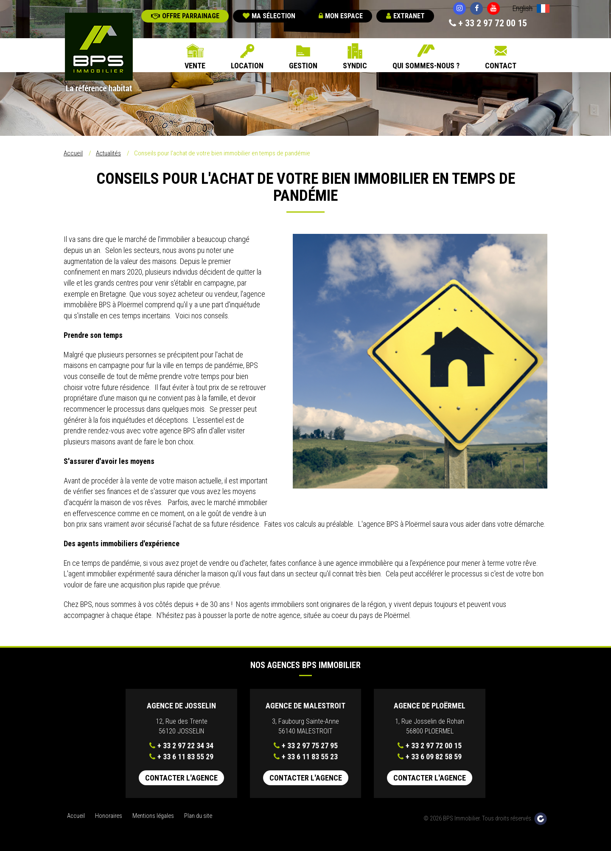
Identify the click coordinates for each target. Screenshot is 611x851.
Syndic (355, 65)
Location (247, 65)
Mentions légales (153, 816)
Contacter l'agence (181, 777)
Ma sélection (269, 16)
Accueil (73, 153)
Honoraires (108, 816)
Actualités (108, 153)
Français (543, 9)
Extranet (405, 16)
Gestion (303, 65)
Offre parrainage (185, 16)
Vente (195, 65)
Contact (500, 65)
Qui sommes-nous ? (426, 65)
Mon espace (341, 16)
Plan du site (198, 816)
